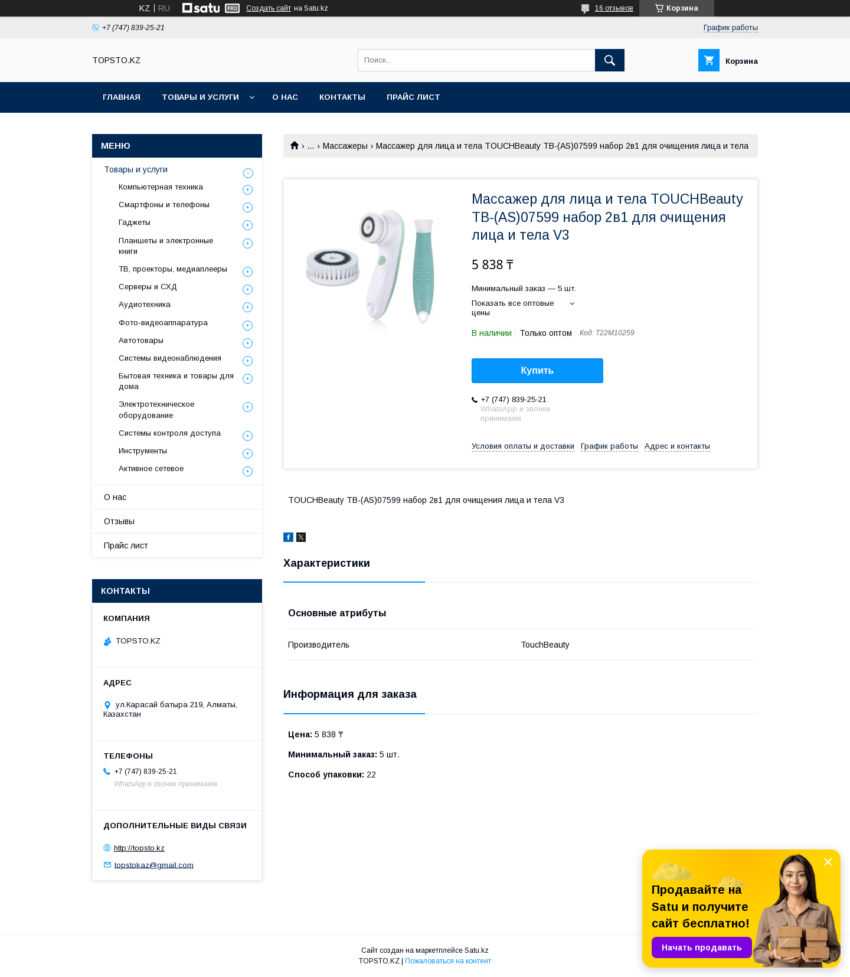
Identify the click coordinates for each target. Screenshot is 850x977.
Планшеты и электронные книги (166, 246)
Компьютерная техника (161, 186)
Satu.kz (477, 950)
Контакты (342, 97)
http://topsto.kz (139, 848)
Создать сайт (268, 8)
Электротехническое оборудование (156, 409)
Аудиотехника (145, 304)
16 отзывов (614, 8)
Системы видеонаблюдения (170, 358)
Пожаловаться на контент (448, 961)
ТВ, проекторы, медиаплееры (173, 268)
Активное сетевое (151, 468)
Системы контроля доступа (170, 433)
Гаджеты (135, 222)
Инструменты (143, 450)
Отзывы (119, 521)
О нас (285, 97)
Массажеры (345, 146)
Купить (537, 370)
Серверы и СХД (148, 286)
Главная (121, 97)
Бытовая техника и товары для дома (176, 381)
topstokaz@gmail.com (154, 864)
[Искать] (610, 60)
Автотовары (141, 340)
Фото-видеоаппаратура (163, 322)
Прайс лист (413, 97)
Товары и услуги (200, 97)
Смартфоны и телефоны (164, 204)
